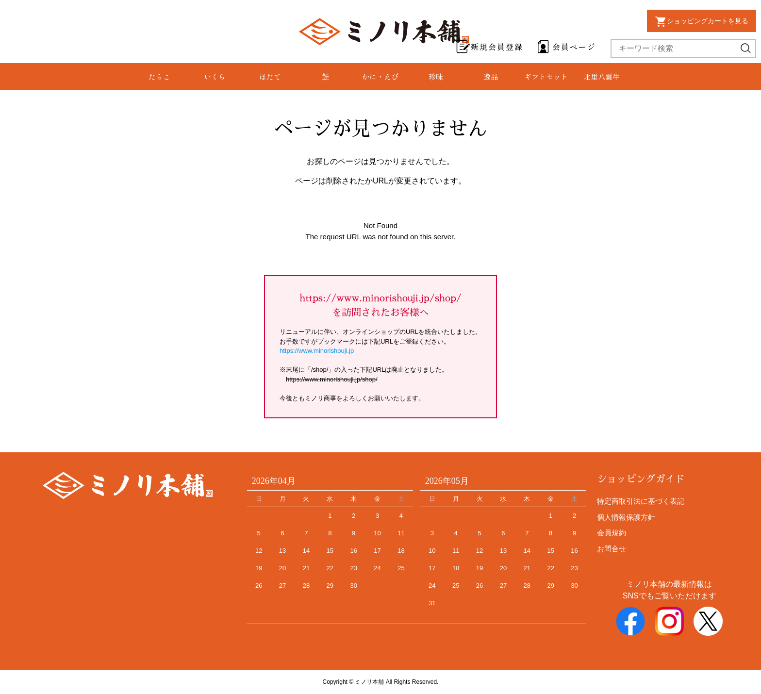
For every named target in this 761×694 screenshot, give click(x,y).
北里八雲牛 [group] (601, 76)
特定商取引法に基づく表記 (640, 501)
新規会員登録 (497, 46)
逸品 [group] (490, 76)
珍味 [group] (436, 76)
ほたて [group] (270, 76)
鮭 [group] (325, 76)
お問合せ (611, 549)
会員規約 (611, 533)
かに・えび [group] (380, 76)
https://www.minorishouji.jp (317, 350)
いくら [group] (215, 76)
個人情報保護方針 (626, 517)
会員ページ (574, 46)
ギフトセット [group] (546, 76)
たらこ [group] (159, 76)
